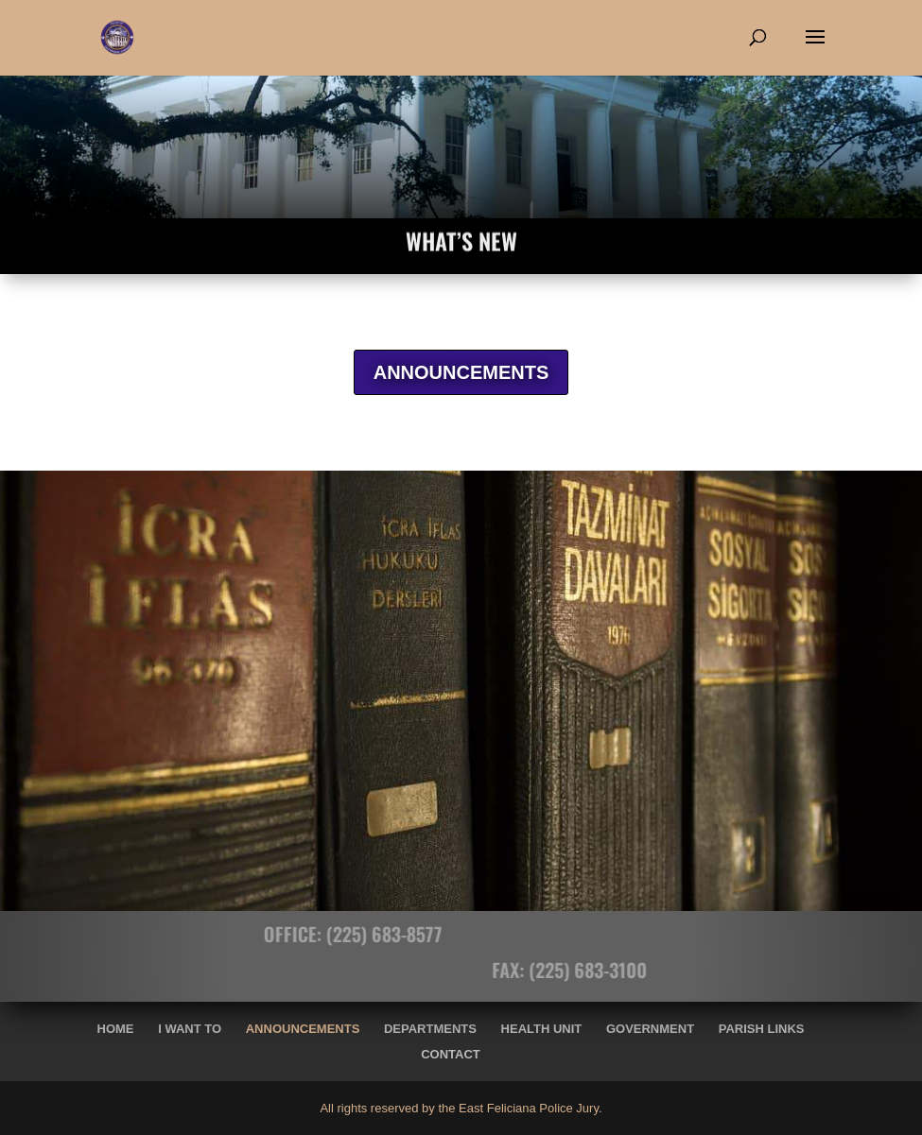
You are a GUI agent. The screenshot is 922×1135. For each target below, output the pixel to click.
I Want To (189, 1029)
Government (650, 1029)
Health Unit (542, 1029)
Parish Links (762, 1029)
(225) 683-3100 (625, 969)
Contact (450, 1054)
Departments (430, 1029)
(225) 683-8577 (346, 934)
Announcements (303, 1029)
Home (115, 1029)
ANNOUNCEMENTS (461, 372)
